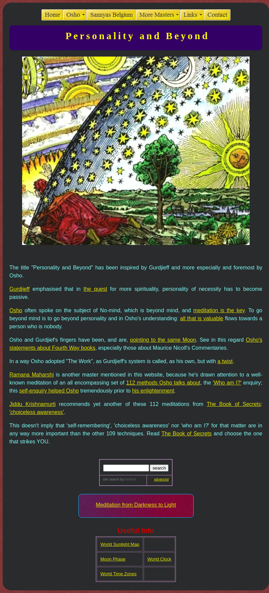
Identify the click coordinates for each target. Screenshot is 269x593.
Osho (15, 310)
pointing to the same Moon (163, 340)
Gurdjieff (19, 289)
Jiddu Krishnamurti (32, 404)
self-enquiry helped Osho (49, 391)
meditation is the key (219, 310)
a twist (224, 361)
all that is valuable (201, 318)
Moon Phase (113, 559)
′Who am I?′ (227, 383)
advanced (161, 479)
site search (111, 479)
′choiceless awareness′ (36, 412)
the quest (95, 289)
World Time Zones (118, 573)
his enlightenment (153, 391)
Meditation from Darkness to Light (136, 505)
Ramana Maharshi (31, 374)
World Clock (159, 559)
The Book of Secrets (234, 404)
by (127, 479)
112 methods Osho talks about (163, 383)
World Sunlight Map (119, 544)
